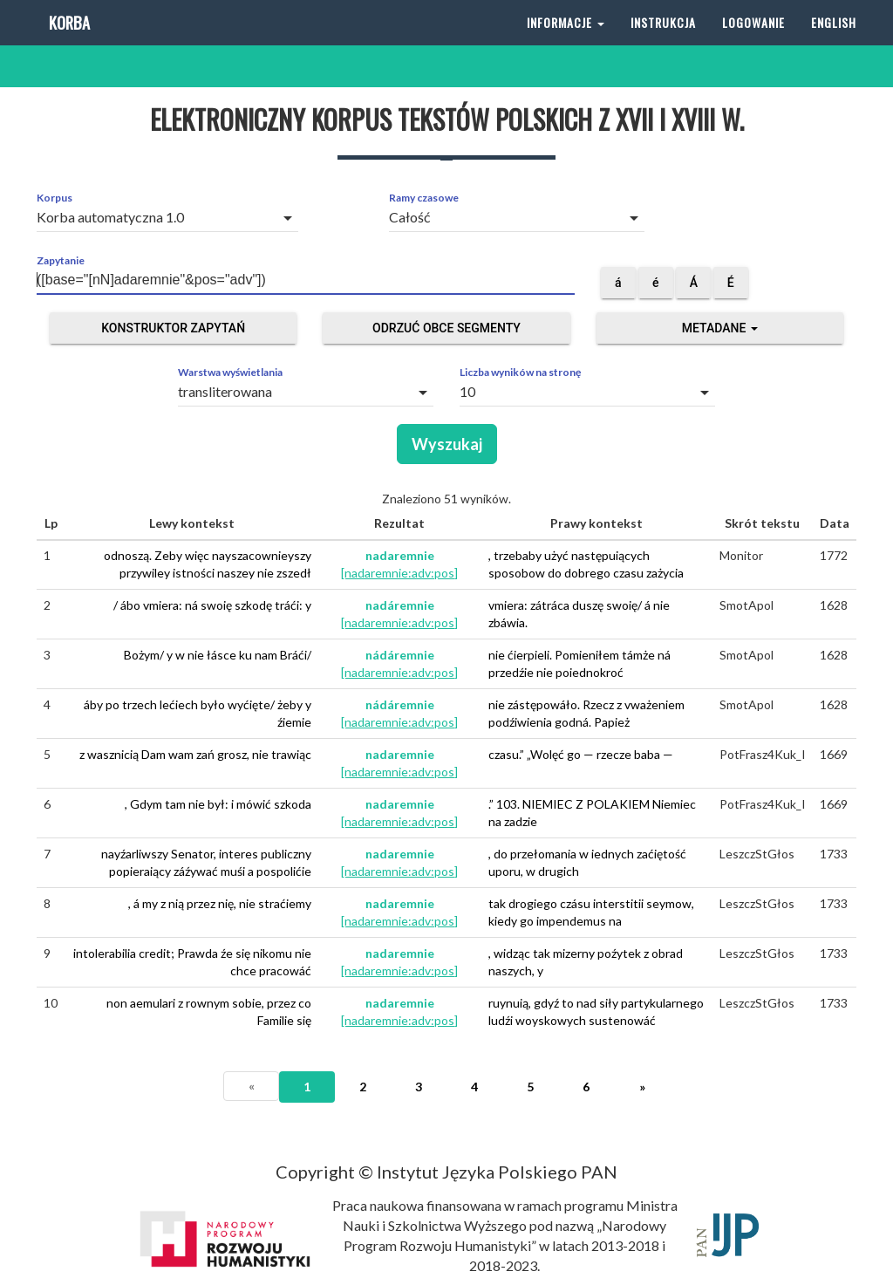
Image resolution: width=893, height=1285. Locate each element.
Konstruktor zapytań (173, 328)
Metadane (720, 328)
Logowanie (753, 43)
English (833, 43)
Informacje (565, 43)
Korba (68, 43)
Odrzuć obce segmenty (446, 328)
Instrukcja (663, 43)
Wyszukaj (447, 444)
